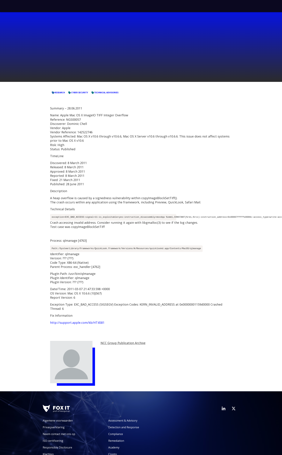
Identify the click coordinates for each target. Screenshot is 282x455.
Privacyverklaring (54, 427)
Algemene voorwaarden (58, 420)
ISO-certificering (53, 441)
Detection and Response (123, 427)
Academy (113, 447)
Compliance (115, 434)
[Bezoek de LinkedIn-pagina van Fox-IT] (223, 408)
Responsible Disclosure (57, 447)
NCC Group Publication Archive (123, 343)
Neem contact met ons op (59, 434)
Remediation (116, 441)
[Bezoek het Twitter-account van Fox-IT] (233, 408)
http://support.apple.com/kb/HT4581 (77, 323)
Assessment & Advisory (122, 420)
